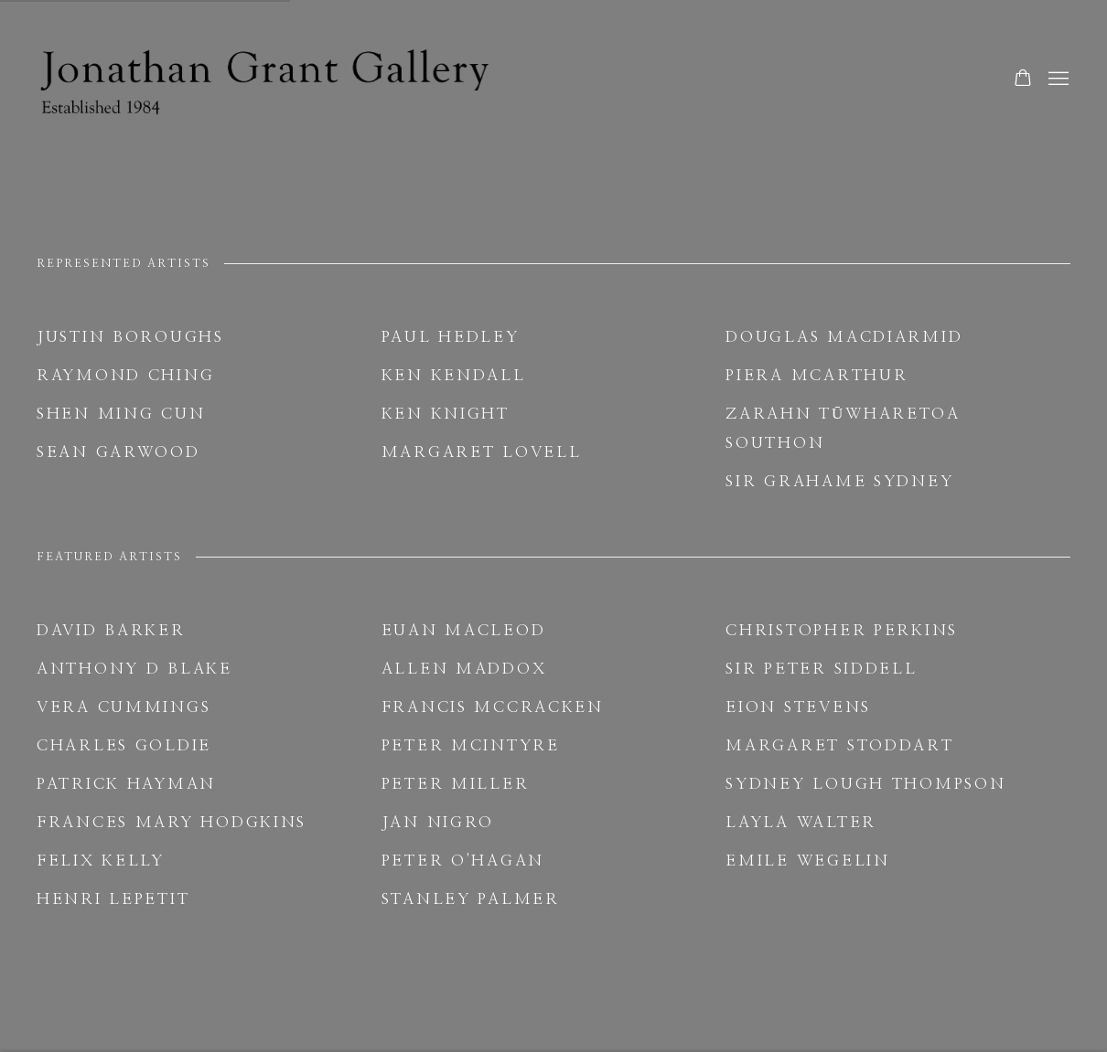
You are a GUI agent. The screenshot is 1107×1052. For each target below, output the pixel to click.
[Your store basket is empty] (1023, 79)
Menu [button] (1056, 79)
